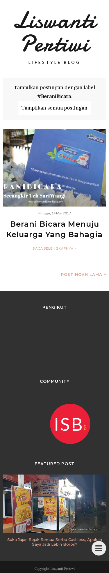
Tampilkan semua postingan (54, 108)
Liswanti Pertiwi (54, 32)
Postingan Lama (81, 274)
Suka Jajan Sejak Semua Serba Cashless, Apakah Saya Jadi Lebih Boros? (54, 541)
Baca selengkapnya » (54, 248)
